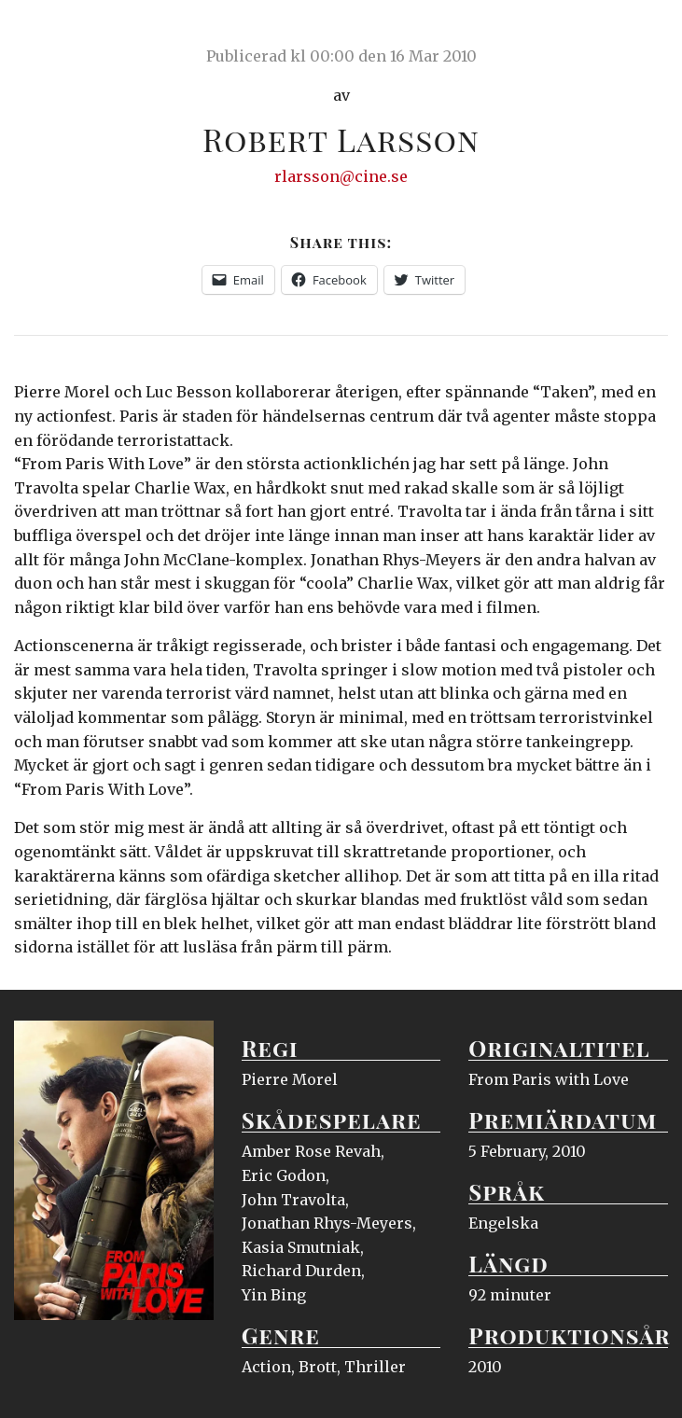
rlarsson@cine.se (341, 176)
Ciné (58, 33)
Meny (644, 32)
